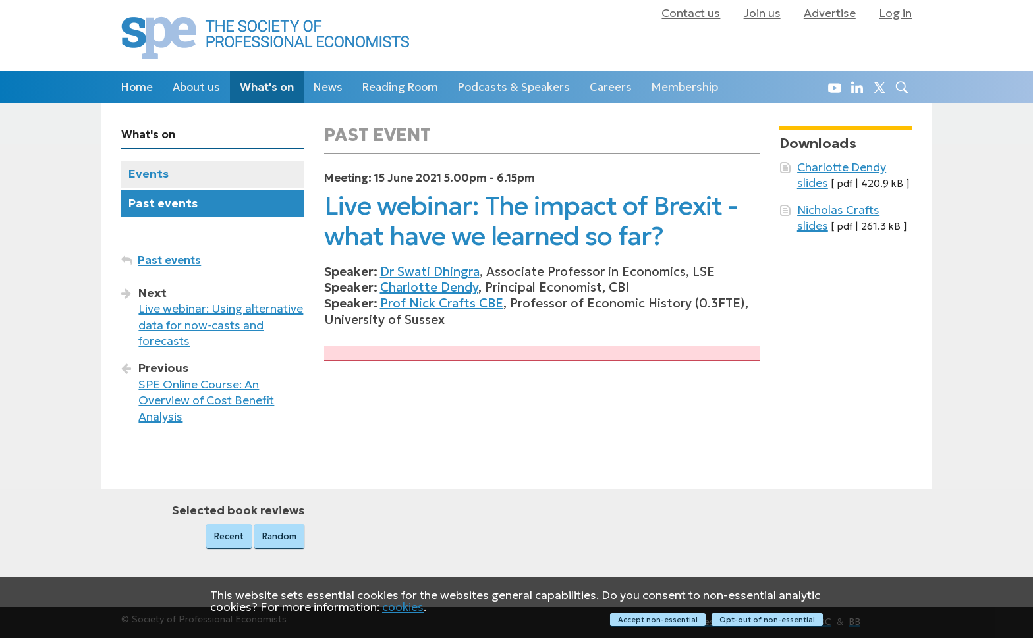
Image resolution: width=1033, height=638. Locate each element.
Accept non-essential (656, 619)
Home (137, 87)
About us (196, 87)
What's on (267, 87)
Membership (685, 87)
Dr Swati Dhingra (430, 271)
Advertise (830, 13)
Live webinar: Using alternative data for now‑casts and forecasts (220, 325)
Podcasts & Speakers (514, 87)
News (328, 87)
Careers (611, 87)
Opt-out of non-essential (767, 619)
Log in (895, 13)
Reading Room (400, 87)
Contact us (690, 13)
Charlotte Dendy (429, 287)
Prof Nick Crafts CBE (441, 303)
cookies (403, 607)
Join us (762, 13)
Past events (163, 203)
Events (148, 174)
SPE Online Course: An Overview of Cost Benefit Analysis (206, 400)
